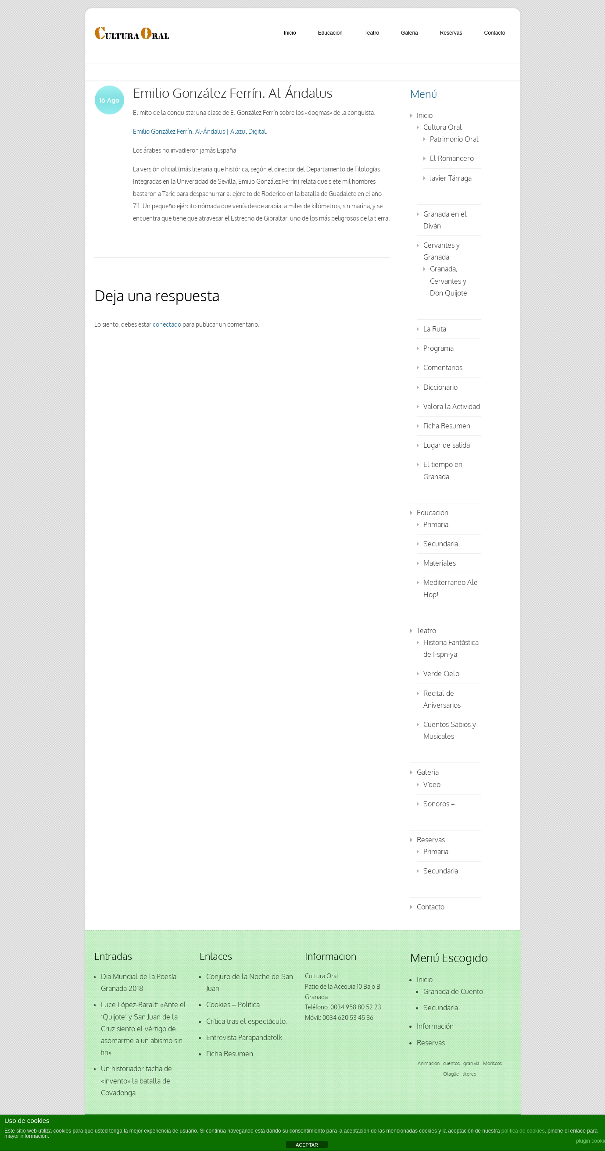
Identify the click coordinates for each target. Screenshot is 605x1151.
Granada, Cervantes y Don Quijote (448, 280)
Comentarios (442, 367)
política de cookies (523, 1131)
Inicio (290, 33)
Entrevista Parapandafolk (244, 1037)
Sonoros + (439, 803)
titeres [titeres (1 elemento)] (469, 1074)
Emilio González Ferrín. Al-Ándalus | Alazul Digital (199, 131)
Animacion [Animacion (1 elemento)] (429, 1063)
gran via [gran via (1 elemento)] (471, 1063)
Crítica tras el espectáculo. (246, 1021)
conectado (167, 324)
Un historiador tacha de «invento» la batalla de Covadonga (136, 1080)
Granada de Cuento (453, 991)
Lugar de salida (446, 445)
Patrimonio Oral (454, 139)
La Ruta (434, 328)
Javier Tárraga (451, 178)
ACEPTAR (307, 1144)
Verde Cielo (441, 673)
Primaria (435, 524)
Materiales (439, 563)
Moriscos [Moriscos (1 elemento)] (492, 1063)
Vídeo (431, 784)
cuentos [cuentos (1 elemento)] (451, 1063)
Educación (330, 33)
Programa (438, 348)
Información (435, 1026)
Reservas (451, 33)
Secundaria (440, 543)
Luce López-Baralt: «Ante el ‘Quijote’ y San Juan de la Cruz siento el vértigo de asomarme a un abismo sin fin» (143, 1028)
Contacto (494, 33)
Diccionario (440, 387)
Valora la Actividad (451, 406)
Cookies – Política (233, 1004)
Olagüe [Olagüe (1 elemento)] (451, 1074)
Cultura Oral (442, 127)
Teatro (372, 33)
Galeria (409, 33)
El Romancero (452, 158)
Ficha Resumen (446, 425)
